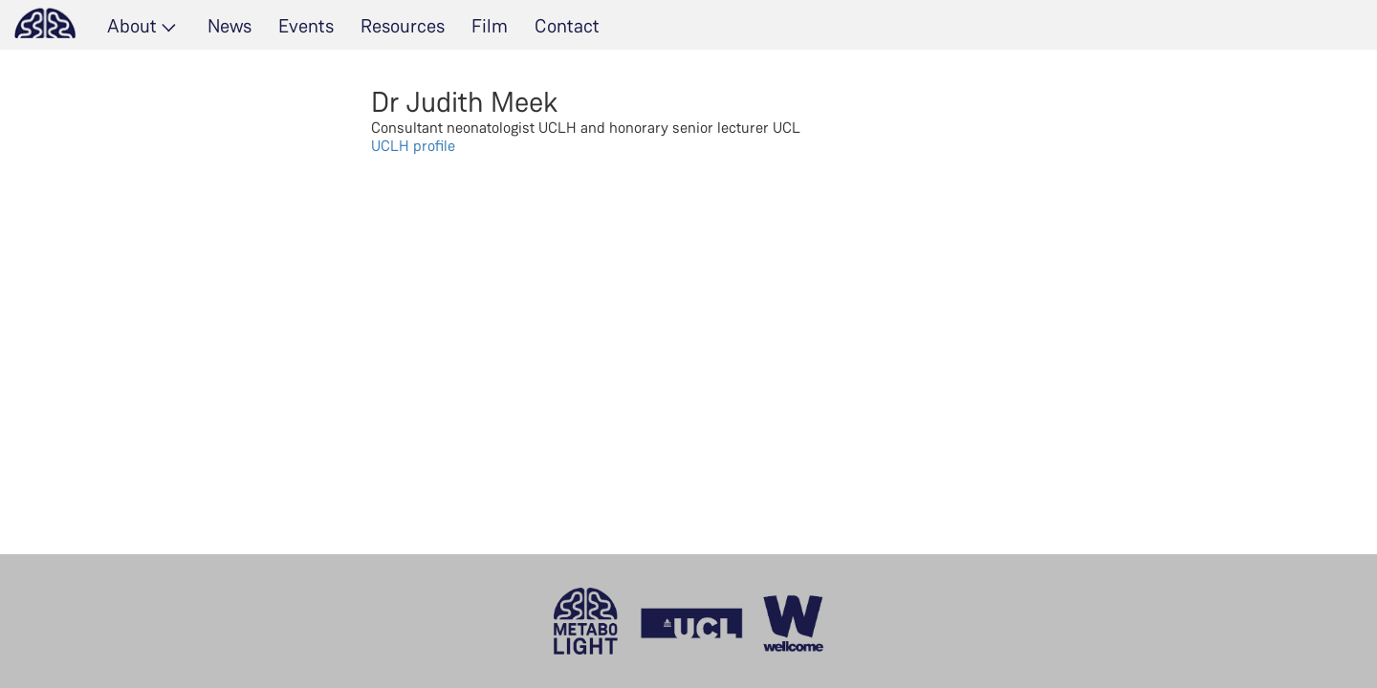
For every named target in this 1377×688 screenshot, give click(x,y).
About (132, 25)
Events (306, 25)
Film (489, 25)
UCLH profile (413, 146)
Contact (567, 25)
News (229, 25)
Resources (403, 25)
